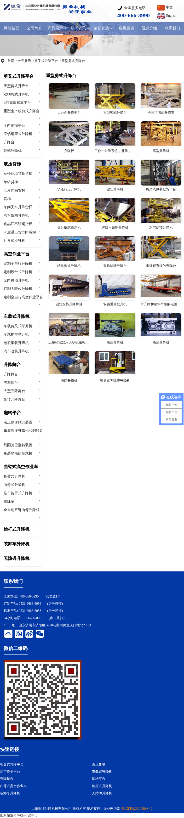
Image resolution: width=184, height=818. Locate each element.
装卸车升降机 (16, 544)
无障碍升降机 (16, 558)
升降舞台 (12, 364)
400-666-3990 (29, 596)
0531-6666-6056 (30, 603)
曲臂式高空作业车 (21, 466)
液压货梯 (12, 164)
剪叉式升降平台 (46, 61)
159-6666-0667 (32, 618)
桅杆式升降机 (16, 529)
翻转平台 (12, 412)
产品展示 (24, 61)
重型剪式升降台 (73, 61)
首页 (10, 61)
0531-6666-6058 (30, 611)
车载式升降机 (16, 316)
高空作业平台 (16, 254)
